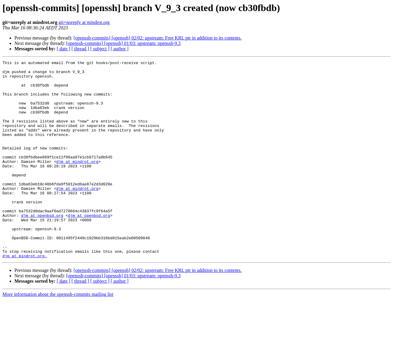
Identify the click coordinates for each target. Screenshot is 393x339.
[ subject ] (100, 48)
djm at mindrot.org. (24, 295)
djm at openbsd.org (42, 246)
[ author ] (120, 48)
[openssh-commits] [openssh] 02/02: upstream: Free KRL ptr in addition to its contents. (158, 37)
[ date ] (63, 48)
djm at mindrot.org (77, 182)
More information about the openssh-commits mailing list (57, 333)
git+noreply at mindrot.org (84, 22)
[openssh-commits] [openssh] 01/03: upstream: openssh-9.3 (123, 43)
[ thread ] (80, 48)
